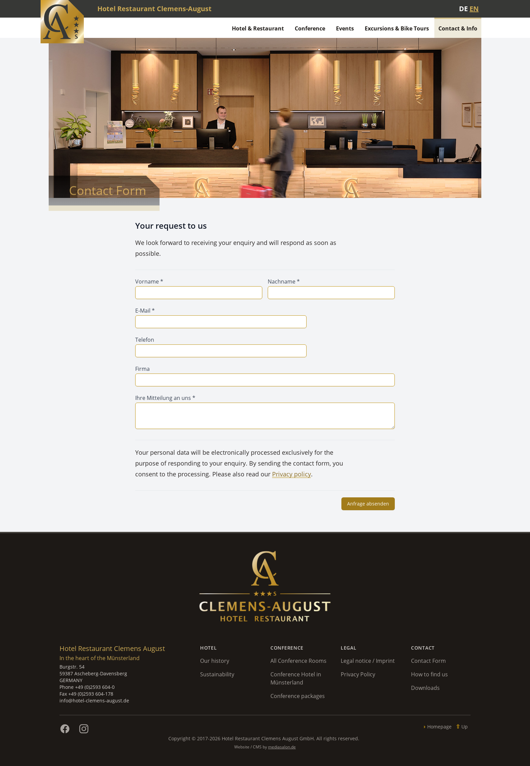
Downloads (425, 688)
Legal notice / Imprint (368, 660)
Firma (142, 368)
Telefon (144, 339)
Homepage (439, 726)
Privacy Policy (358, 674)
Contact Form (428, 660)
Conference (310, 28)
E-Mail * (145, 310)
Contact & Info (457, 28)
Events (345, 28)
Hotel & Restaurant (258, 28)
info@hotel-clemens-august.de (94, 700)
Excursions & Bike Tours (397, 28)
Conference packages (297, 696)
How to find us (429, 674)
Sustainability (217, 674)
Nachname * (284, 281)
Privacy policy (291, 474)
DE (463, 8)
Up (464, 726)
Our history (214, 660)
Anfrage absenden (368, 503)
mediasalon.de (282, 747)
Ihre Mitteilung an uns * (165, 398)
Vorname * (149, 281)
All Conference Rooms (298, 660)
